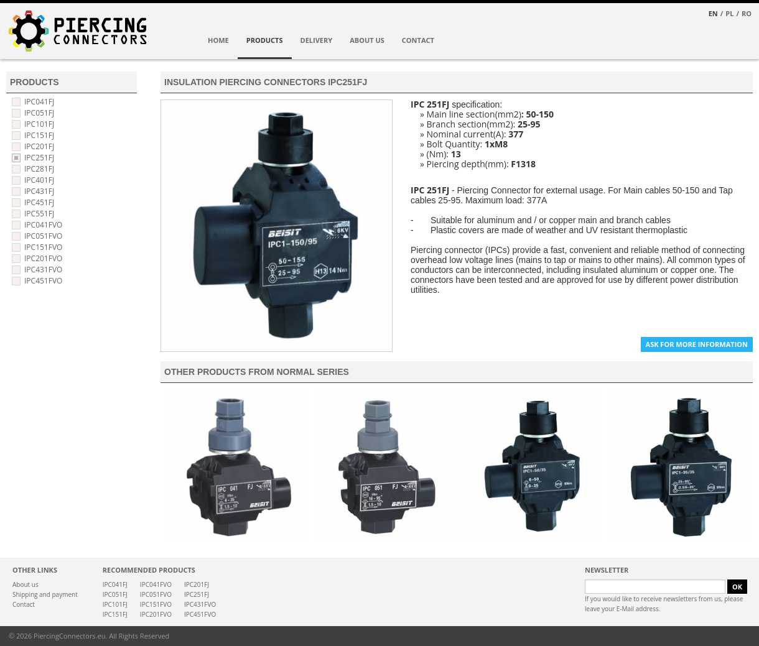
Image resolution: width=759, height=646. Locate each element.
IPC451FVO (43, 280)
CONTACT (418, 40)
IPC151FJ (39, 135)
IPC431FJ (39, 191)
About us (25, 584)
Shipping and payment (45, 594)
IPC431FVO (43, 269)
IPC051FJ (39, 113)
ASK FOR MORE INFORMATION (697, 344)
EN (713, 13)
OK (737, 586)
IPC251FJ (39, 157)
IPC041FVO (43, 224)
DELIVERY (316, 40)
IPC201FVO (43, 258)
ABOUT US (367, 40)
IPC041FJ (39, 101)
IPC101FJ (39, 124)
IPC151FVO (43, 247)
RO (747, 13)
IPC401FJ (39, 180)
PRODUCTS (264, 40)
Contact (23, 604)
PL (729, 13)
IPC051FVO (43, 236)
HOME (218, 40)
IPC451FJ (39, 202)
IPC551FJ (39, 213)
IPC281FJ (39, 169)
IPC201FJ (39, 146)
